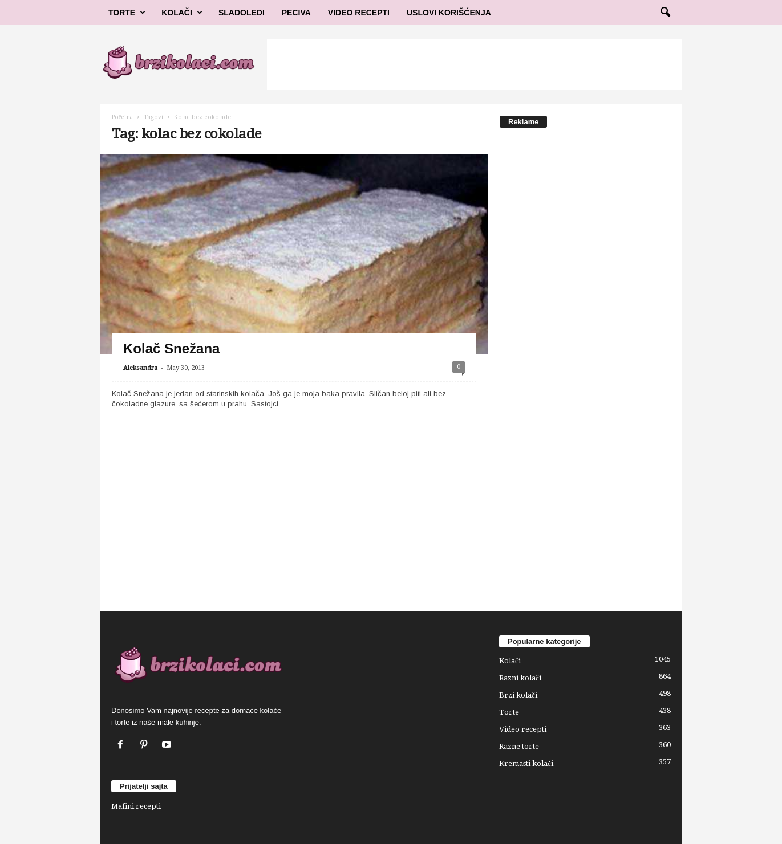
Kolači (181, 12)
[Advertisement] (474, 64)
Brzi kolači (518, 695)
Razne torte (519, 746)
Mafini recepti (136, 806)
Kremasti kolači (526, 763)
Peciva (296, 12)
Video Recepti (359, 12)
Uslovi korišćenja (449, 12)
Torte (126, 12)
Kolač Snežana (171, 348)
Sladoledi (241, 12)
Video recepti (522, 729)
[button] (665, 12)
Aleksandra (140, 368)
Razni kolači (520, 678)
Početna (122, 117)
